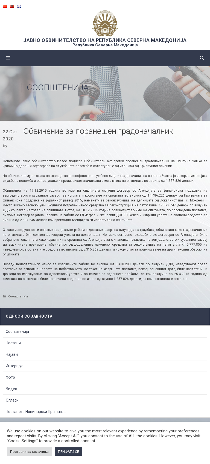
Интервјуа (15, 366)
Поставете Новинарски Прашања (36, 411)
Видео (11, 389)
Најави (12, 354)
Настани (13, 343)
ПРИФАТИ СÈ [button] (68, 452)
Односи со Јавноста (29, 316)
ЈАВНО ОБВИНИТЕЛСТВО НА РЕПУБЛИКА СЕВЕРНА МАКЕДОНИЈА (105, 40)
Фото (10, 377)
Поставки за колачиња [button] (29, 452)
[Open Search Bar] (202, 58)
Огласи (12, 400)
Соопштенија (58, 87)
